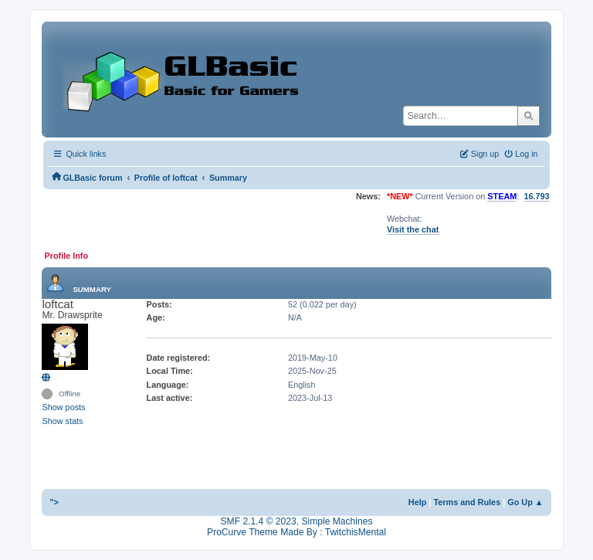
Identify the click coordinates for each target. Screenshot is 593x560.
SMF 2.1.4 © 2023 (258, 521)
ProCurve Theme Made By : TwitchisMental (296, 532)
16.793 (536, 196)
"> (54, 502)
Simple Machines (336, 521)
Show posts (63, 407)
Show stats (62, 421)
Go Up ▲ (525, 502)
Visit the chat (413, 229)
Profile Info (66, 255)
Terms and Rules (466, 502)
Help (417, 502)
